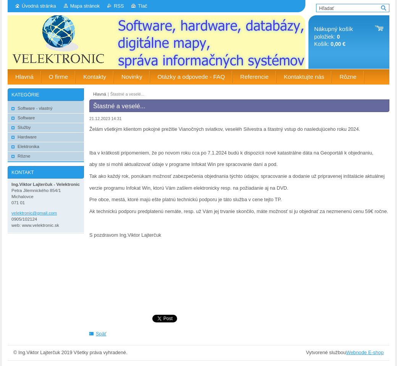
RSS (119, 6)
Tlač (142, 6)
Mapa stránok (85, 6)
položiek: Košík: (333, 36)
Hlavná (99, 94)
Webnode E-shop (365, 352)
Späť (101, 334)
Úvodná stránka (39, 6)
